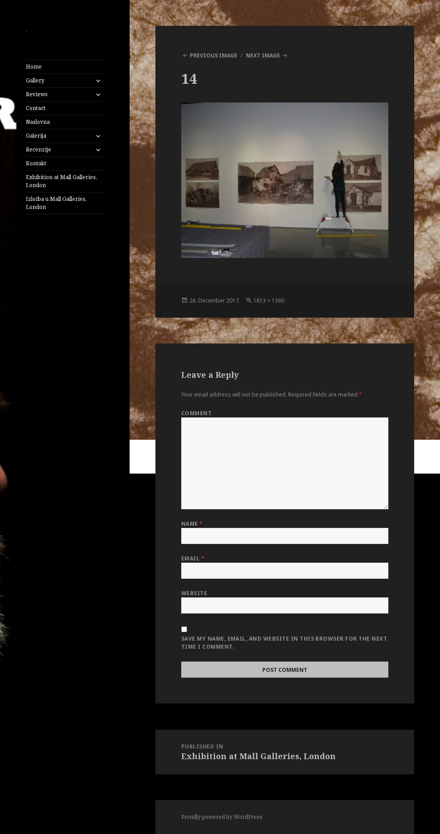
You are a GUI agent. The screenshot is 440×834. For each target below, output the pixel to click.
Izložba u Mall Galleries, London (56, 203)
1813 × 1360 (268, 300)
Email (192, 558)
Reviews (37, 94)
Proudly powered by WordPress (221, 817)
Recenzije (38, 149)
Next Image (263, 55)
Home (34, 66)
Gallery (35, 80)
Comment (196, 413)
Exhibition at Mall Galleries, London (61, 181)
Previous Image (213, 55)
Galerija (36, 135)
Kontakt (36, 163)
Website (194, 593)
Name (192, 523)
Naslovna (38, 122)
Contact (35, 108)
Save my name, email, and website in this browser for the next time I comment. (284, 642)
